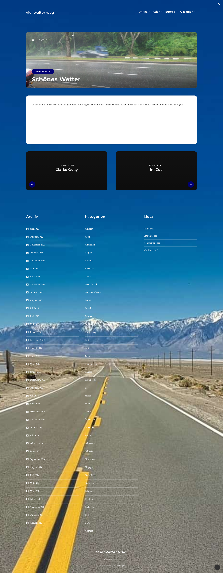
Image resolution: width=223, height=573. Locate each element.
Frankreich (90, 324)
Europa (170, 11)
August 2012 (36, 523)
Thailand (89, 499)
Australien (90, 245)
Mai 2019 (34, 268)
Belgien (88, 252)
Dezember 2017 (37, 340)
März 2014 (35, 491)
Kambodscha (43, 71)
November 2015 (37, 419)
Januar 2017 (36, 372)
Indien (88, 340)
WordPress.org (151, 250)
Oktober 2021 (36, 252)
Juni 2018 (34, 316)
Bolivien (89, 260)
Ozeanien (186, 11)
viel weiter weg (40, 13)
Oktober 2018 (36, 292)
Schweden (90, 443)
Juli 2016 (34, 395)
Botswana (89, 268)
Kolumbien (90, 380)
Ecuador (89, 308)
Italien (88, 348)
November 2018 (37, 284)
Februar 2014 (36, 499)
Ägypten (89, 229)
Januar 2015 (36, 451)
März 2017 (35, 364)
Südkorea (89, 483)
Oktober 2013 (36, 515)
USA (87, 523)
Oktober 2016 (36, 388)
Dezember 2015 (37, 411)
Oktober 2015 (36, 427)
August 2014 (36, 467)
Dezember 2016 (37, 380)
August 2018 (36, 300)
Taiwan (88, 491)
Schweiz (89, 451)
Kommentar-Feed (152, 243)
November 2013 (37, 507)
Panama (88, 435)
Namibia (89, 411)
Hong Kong (90, 332)
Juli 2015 (34, 435)
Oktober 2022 (36, 237)
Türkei (88, 515)
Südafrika (89, 475)
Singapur (89, 467)
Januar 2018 (36, 332)
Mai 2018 (34, 324)
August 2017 (36, 348)
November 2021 (37, 245)
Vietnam (89, 531)
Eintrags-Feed (150, 236)
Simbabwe (90, 459)
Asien (156, 11)
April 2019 (35, 276)
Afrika (143, 11)
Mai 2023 (34, 229)
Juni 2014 (34, 475)
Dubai (88, 300)
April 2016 (35, 403)
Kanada (88, 372)
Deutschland (91, 284)
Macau (88, 395)
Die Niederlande (93, 292)
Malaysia (89, 403)
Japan (87, 356)
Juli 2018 (34, 308)
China (88, 276)
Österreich (90, 419)
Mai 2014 (34, 483)
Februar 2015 (36, 443)
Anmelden (149, 228)
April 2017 (35, 356)
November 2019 (37, 260)
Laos (87, 388)
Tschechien (90, 507)
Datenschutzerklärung (111, 560)
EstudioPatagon (119, 566)
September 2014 (38, 459)
